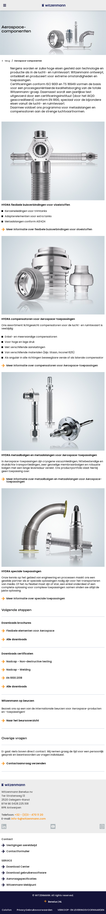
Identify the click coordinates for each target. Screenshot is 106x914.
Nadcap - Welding (18, 669)
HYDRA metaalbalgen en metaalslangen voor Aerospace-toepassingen (49, 455)
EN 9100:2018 (14, 678)
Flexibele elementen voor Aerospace (30, 630)
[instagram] (102, 826)
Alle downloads (16, 639)
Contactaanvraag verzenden (26, 763)
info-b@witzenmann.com (28, 819)
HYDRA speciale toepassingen (21, 571)
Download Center (18, 866)
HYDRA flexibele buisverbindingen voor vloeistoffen (35, 205)
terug (7, 60)
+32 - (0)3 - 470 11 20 (29, 815)
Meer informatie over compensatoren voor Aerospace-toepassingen (52, 365)
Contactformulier (18, 851)
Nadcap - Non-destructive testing (29, 661)
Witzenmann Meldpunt (21, 885)
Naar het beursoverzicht (22, 720)
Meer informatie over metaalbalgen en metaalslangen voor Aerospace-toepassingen (54, 480)
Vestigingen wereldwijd (21, 845)
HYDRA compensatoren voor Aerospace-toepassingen (38, 319)
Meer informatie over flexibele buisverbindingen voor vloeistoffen (49, 229)
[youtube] (53, 826)
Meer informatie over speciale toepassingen (35, 598)
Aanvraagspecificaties (21, 879)
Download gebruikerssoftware (26, 872)
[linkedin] (3, 826)
